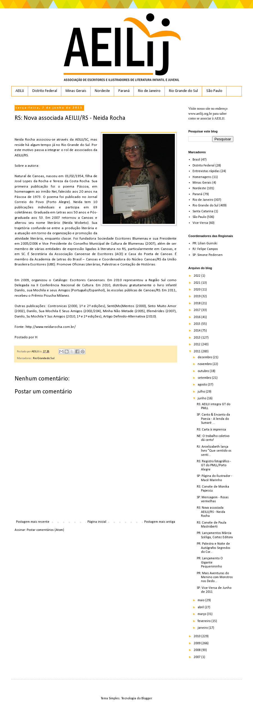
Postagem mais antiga (159, 522)
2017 (197, 310)
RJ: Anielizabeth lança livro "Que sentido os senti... (214, 451)
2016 (197, 317)
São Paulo (214, 91)
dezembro (205, 357)
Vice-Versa (200, 223)
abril (201, 607)
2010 (197, 636)
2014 (197, 330)
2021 (197, 283)
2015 (197, 324)
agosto (203, 384)
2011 (197, 351)
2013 (197, 337)
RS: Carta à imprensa (211, 429)
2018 (197, 303)
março (202, 614)
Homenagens (202, 177)
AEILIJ (19, 91)
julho (202, 391)
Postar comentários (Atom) (45, 530)
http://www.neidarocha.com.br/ (51, 327)
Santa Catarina (203, 211)
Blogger (146, 698)
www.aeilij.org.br (200, 114)
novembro (205, 364)
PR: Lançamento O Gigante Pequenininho (210, 562)
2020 (197, 289)
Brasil (196, 159)
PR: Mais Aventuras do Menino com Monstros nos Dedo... (215, 577)
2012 (197, 344)
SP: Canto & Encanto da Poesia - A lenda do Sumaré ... (213, 419)
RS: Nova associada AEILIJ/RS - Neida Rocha (211, 512)
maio (201, 600)
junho (202, 398)
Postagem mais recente (32, 522)
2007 (197, 657)
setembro (205, 378)
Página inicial (96, 522)
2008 (197, 650)
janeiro (203, 628)
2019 (197, 296)
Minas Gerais (75, 91)
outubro (204, 371)
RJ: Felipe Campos (205, 249)
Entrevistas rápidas (206, 171)
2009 (197, 643)
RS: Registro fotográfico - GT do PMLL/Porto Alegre (214, 465)
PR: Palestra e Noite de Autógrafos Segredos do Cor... (213, 548)
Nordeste (102, 91)
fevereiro (204, 621)
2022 (197, 276)
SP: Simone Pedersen (208, 255)
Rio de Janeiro (149, 91)
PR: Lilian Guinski (205, 243)
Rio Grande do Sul (183, 91)
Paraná (124, 91)
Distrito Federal (44, 91)
